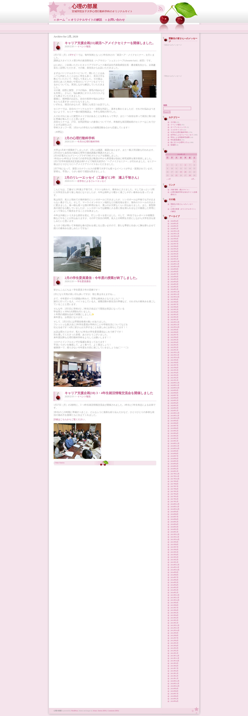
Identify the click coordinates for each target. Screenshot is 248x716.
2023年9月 (174, 299)
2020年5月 (174, 400)
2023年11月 (174, 294)
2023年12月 (174, 292)
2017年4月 (174, 494)
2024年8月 (174, 271)
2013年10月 (174, 600)
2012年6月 (174, 640)
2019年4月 (174, 433)
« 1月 (168, 179)
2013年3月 (174, 618)
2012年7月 (174, 638)
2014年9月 (174, 572)
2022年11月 (174, 325)
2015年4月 (174, 555)
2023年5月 (174, 309)
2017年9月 (174, 481)
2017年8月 (174, 484)
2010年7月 (174, 694)
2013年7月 (174, 608)
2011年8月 (174, 666)
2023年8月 (174, 302)
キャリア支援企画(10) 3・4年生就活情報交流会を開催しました (109, 393)
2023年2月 (174, 317)
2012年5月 (174, 643)
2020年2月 (174, 408)
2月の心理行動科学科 (80, 138)
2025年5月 (174, 249)
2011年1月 (174, 678)
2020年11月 (174, 385)
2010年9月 (174, 688)
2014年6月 (174, 580)
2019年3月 (174, 436)
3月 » (193, 179)
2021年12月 (174, 352)
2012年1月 (174, 653)
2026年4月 (174, 221)
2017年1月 (174, 501)
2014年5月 (174, 582)
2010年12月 (174, 681)
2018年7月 (174, 456)
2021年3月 (174, 375)
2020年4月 (174, 403)
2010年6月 (174, 696)
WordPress (74, 711)
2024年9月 (174, 269)
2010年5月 (174, 699)
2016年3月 (174, 527)
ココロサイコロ (176, 130)
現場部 (173, 145)
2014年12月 (174, 565)
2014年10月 (174, 570)
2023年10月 (174, 297)
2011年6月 (174, 671)
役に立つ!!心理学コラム (179, 142)
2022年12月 (174, 322)
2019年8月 (174, 423)
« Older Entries (59, 463)
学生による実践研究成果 (180, 137)
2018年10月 (174, 448)
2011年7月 (174, 668)
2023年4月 (174, 312)
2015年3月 (174, 557)
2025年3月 (174, 254)
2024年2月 (174, 287)
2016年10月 (174, 509)
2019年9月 (174, 421)
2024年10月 (174, 266)
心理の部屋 (84, 6)
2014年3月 (174, 587)
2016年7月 (174, 517)
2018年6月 (174, 458)
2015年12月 (174, 534)
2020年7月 (174, 395)
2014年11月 (174, 567)
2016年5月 (174, 522)
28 (190, 175)
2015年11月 (174, 537)
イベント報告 (84, 46)
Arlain (95, 711)
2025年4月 (174, 251)
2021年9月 (174, 360)
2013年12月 (174, 595)
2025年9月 (174, 239)
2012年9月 (174, 633)
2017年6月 (174, 489)
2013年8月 (174, 605)
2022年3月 (174, 345)
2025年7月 (174, 244)
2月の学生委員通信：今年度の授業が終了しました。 (102, 278)
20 (185, 172)
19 (181, 172)
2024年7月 (174, 274)
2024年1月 (174, 289)
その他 (173, 122)
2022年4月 (174, 342)
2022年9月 (174, 330)
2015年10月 (174, 539)
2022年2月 (174, 347)
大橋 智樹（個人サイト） (180, 189)
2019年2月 (174, 438)
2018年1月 (174, 471)
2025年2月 (174, 256)
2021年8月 (174, 362)
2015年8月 (174, 544)
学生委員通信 (84, 281)
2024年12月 (174, 261)
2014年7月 (174, 577)
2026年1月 (174, 229)
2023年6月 (174, 307)
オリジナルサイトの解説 (86, 19)
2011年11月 (174, 658)
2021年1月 (174, 380)
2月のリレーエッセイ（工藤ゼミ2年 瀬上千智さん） (103, 177)
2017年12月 (174, 474)
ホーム (60, 19)
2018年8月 (174, 453)
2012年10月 (174, 630)
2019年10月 (174, 418)
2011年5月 (174, 673)
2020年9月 (174, 390)
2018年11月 (174, 446)
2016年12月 (174, 504)
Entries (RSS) (102, 711)
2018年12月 (174, 443)
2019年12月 (174, 413)
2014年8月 (174, 575)
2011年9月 (174, 663)
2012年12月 (174, 625)
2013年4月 (174, 615)
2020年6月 (174, 398)
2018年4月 (174, 464)
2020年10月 (174, 388)
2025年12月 (174, 231)
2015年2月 (174, 560)
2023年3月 (174, 314)
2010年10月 (174, 686)
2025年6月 (174, 246)
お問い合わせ (116, 19)
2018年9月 (174, 451)
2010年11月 (174, 683)
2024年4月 (174, 282)
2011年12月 (174, 656)
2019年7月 (174, 426)
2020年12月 (174, 383)
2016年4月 (174, 524)
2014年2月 (174, 590)
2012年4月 (174, 646)
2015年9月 (174, 542)
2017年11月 (174, 476)
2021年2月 (174, 378)
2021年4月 (174, 373)
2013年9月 (174, 603)
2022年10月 (174, 327)
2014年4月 (174, 585)
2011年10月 (174, 661)
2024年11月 (174, 264)
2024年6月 (174, 277)
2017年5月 (174, 491)
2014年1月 (174, 592)
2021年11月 (174, 355)
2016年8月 (174, 514)
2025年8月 (174, 241)
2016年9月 (174, 512)
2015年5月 (174, 552)
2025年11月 (174, 234)
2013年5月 (174, 613)
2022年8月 (174, 332)
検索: (165, 105)
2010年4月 (174, 701)
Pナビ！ (74, 55)
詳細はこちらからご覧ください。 (70, 419)
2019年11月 (174, 416)
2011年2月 (174, 676)
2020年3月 (174, 405)
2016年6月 (174, 519)
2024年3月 (174, 284)
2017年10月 (174, 479)
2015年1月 (174, 562)
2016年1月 (174, 532)
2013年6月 (174, 610)
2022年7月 (174, 335)
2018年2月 (174, 469)
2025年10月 (174, 236)
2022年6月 (174, 337)
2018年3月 (174, 466)
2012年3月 (174, 648)
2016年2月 (174, 529)
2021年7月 (174, 365)
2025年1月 (174, 259)
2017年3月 (174, 496)
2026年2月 (174, 226)
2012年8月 (174, 635)
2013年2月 (174, 620)
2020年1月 (174, 410)
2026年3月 (174, 223)
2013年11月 (174, 597)
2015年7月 (174, 547)
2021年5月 (174, 370)
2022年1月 (174, 350)
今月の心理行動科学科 (88, 141)
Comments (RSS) (113, 711)
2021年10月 (174, 357)
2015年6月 (174, 549)
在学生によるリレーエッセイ (91, 181)
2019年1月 (174, 441)
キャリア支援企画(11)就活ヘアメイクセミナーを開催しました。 (110, 43)
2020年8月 (174, 393)
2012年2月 (174, 651)
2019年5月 (174, 431)
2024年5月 (174, 279)
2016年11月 (174, 507)
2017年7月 (174, 486)
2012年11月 (174, 628)
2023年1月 (174, 319)
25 (176, 175)
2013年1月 (174, 623)
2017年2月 (174, 499)
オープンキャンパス (178, 127)
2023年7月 (174, 304)
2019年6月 (174, 428)
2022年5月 (174, 340)
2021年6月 (174, 368)
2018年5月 (174, 461)
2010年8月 (174, 691)
